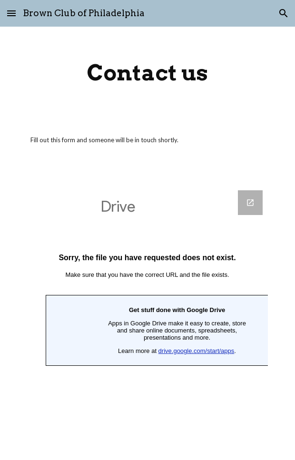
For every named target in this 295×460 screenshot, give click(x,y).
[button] (11, 13)
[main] (147, 72)
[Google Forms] (147, 319)
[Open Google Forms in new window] (250, 202)
